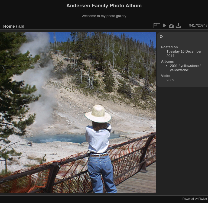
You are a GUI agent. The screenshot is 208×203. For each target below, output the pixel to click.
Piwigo (203, 198)
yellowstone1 (180, 70)
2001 (174, 66)
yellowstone (190, 66)
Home (9, 26)
